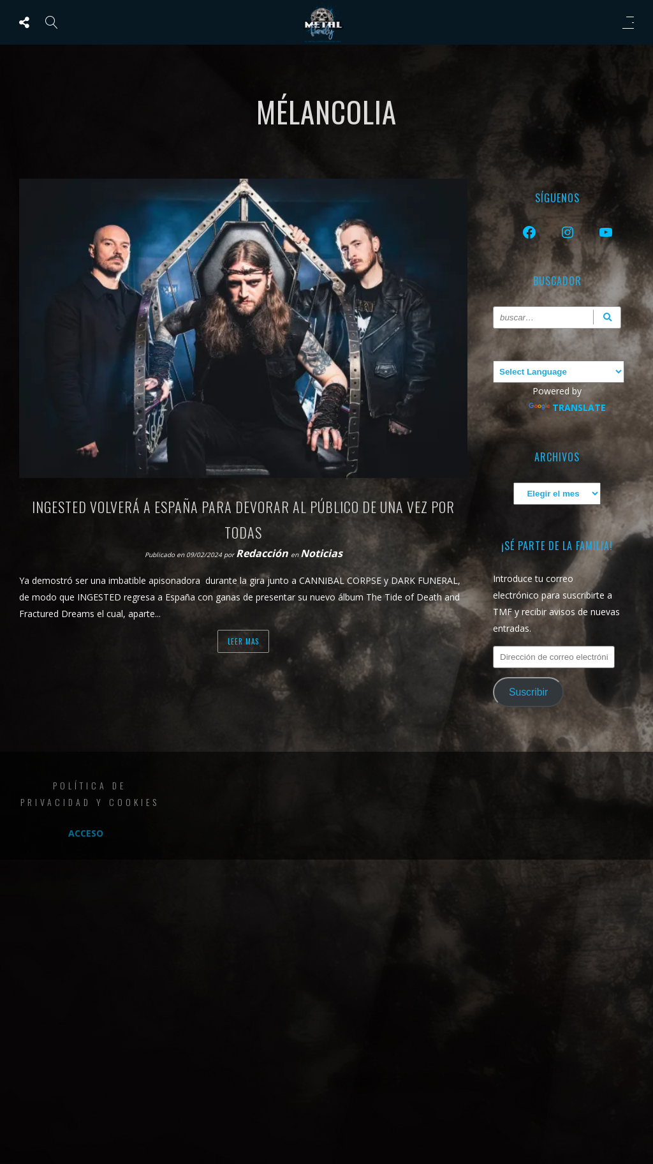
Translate (567, 407)
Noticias (321, 553)
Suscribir (528, 692)
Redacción (263, 553)
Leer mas (243, 641)
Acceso (85, 833)
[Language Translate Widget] (558, 372)
